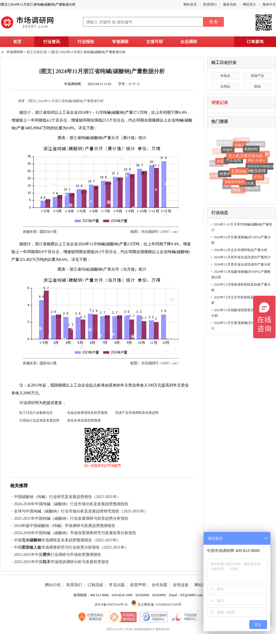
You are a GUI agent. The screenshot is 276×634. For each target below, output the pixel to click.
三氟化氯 (247, 184)
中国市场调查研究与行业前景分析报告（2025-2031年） (71, 547)
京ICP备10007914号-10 (111, 604)
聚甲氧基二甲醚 (228, 142)
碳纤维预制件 (217, 175)
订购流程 (95, 585)
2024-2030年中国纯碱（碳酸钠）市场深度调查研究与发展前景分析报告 (75, 533)
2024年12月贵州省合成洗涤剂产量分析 (242, 264)
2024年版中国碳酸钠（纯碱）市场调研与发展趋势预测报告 (64, 526)
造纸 (257, 86)
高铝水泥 (219, 151)
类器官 (222, 162)
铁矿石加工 (257, 160)
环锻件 (228, 150)
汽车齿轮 (233, 161)
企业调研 (188, 41)
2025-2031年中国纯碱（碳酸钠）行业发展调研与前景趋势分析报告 (71, 518)
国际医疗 (238, 190)
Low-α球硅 (241, 140)
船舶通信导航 (250, 188)
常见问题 (117, 585)
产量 (107, 269)
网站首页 (190, 4)
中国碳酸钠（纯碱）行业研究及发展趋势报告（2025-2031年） (67, 497)
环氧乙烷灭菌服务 (252, 144)
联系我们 (210, 4)
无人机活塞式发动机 (245, 156)
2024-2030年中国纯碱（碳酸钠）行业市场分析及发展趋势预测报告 (71, 504)
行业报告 (86, 41)
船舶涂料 (251, 150)
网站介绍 (52, 585)
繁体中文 (269, 4)
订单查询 (255, 41)
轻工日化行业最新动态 (36, 413)
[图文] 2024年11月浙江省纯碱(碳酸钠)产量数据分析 (88, 52)
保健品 (239, 145)
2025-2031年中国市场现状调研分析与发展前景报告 (61, 562)
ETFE (258, 178)
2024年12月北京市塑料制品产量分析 (240, 250)
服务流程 (229, 4)
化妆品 (225, 76)
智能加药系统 (234, 183)
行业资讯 (51, 41)
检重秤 (225, 174)
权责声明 (138, 585)
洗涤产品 (257, 76)
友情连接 (180, 585)
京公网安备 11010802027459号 (156, 604)
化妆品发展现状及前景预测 (87, 413)
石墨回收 (239, 172)
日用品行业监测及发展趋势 (39, 420)
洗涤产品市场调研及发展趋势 (137, 413)
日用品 (225, 86)
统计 (27, 112)
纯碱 (85, 269)
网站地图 (202, 585)
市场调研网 (14, 52)
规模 (50, 112)
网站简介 (249, 4)
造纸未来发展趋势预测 (84, 420)
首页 (17, 41)
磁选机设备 (215, 163)
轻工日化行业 (223, 62)
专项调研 (120, 41)
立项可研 (154, 41)
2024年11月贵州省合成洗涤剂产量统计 (242, 257)
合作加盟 (159, 585)
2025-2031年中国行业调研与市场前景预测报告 (57, 555)
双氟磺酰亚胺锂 (252, 171)
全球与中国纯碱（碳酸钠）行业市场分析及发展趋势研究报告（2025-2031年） (81, 511)
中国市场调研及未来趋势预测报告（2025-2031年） (67, 540)
